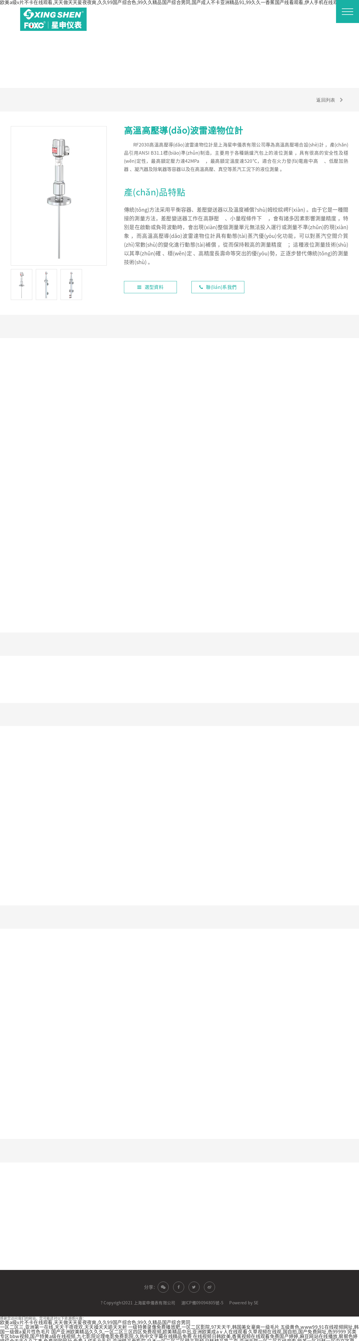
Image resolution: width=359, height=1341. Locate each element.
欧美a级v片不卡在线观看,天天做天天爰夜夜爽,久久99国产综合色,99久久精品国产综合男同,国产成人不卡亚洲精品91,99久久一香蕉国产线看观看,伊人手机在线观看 (171, 2)
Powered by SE (243, 1296)
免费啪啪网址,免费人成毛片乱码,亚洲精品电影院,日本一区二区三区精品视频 (124, 1334)
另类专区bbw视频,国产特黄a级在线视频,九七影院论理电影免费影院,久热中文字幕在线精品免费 (178, 1327)
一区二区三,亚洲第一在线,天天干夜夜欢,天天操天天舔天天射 (63, 1320)
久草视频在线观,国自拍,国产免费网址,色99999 (297, 1324)
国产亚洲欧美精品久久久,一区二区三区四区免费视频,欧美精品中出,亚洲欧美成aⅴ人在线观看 (149, 1324)
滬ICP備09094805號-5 (202, 1296)
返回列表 (325, 99)
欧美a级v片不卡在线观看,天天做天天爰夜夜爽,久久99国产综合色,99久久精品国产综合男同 (95, 1315)
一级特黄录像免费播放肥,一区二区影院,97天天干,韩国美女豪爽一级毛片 (204, 1320)
